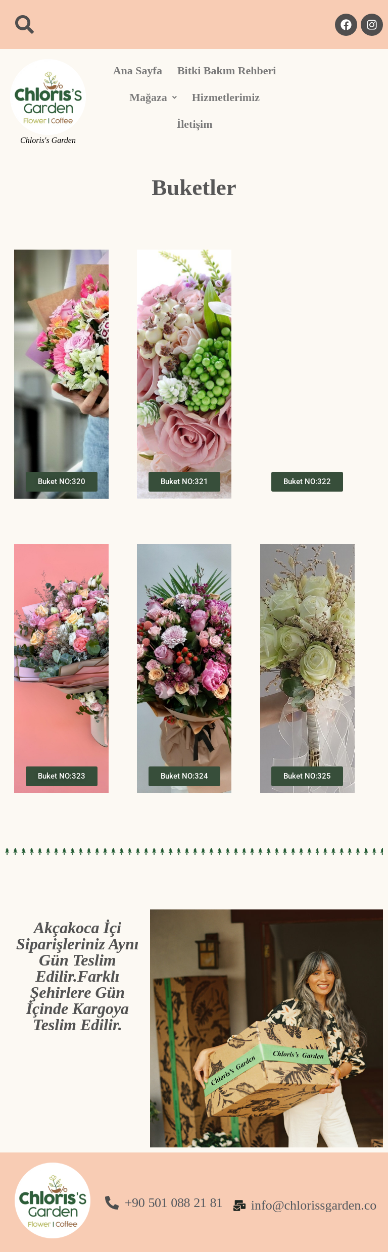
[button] (153, 97)
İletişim (195, 124)
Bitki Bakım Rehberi (226, 70)
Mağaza (153, 97)
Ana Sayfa (137, 70)
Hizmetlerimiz (226, 97)
